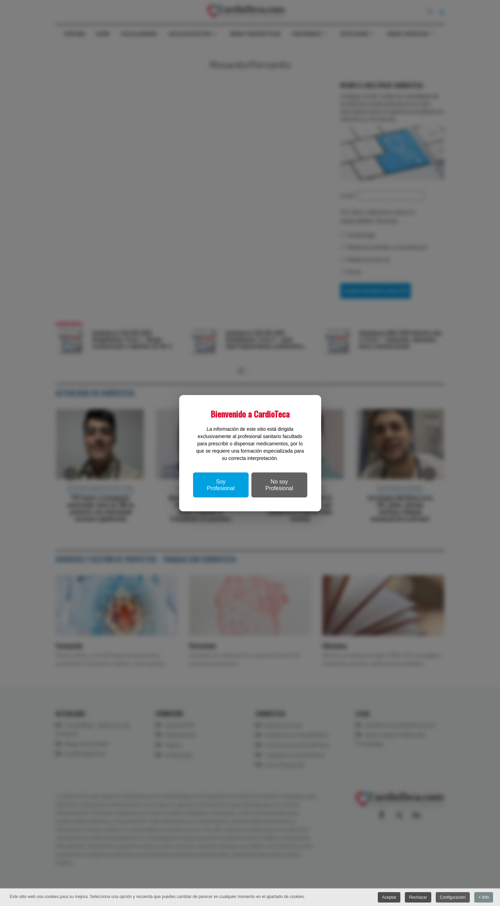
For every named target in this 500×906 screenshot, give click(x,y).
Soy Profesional (221, 485)
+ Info (483, 897)
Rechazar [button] (418, 897)
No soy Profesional (279, 485)
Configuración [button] (452, 897)
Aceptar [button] (389, 897)
